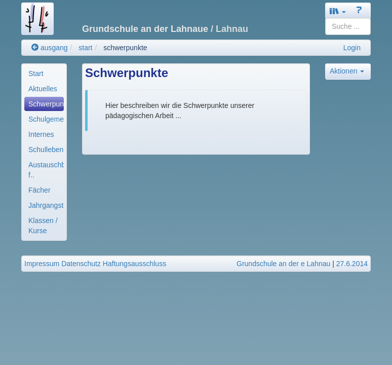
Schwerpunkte (46, 104)
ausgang (49, 48)
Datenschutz (81, 264)
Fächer (39, 190)
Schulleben (45, 149)
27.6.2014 (352, 264)
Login (352, 48)
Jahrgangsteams (46, 205)
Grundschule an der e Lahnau (283, 264)
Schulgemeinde (46, 119)
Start (36, 73)
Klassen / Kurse (43, 225)
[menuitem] (44, 73)
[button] (338, 11)
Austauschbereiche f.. (46, 170)
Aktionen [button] (347, 71)
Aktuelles (42, 89)
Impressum (41, 264)
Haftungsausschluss (134, 264)
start (85, 48)
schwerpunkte (125, 48)
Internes (41, 134)
